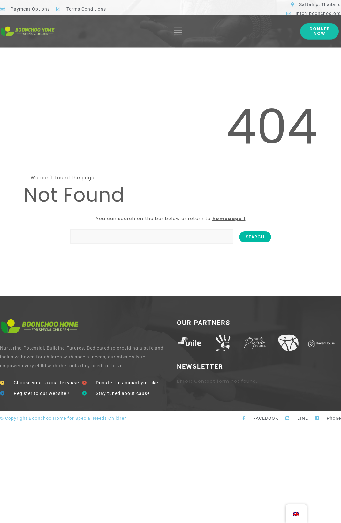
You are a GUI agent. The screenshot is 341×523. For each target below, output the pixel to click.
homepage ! (229, 218)
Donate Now (319, 26)
